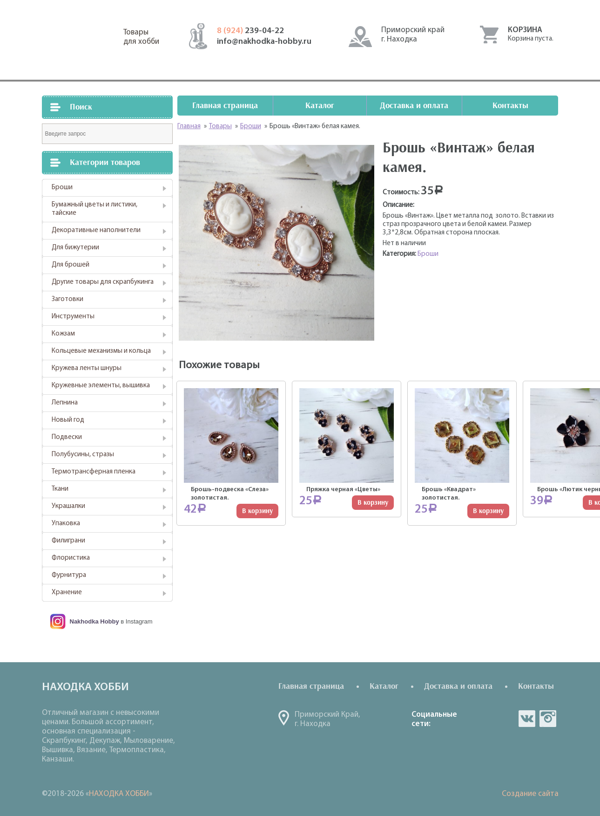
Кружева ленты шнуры (86, 368)
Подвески (67, 437)
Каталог (319, 105)
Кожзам (63, 333)
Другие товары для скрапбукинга (103, 282)
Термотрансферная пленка (93, 471)
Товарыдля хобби (141, 37)
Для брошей (70, 264)
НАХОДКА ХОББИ (119, 794)
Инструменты (73, 316)
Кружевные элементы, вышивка (101, 385)
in (547, 718)
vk (527, 718)
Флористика (71, 558)
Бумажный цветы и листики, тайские (94, 209)
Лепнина (65, 402)
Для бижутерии (75, 247)
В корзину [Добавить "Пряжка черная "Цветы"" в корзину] (372, 502)
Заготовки (67, 299)
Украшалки (68, 506)
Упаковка (66, 523)
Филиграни (68, 540)
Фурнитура (69, 575)
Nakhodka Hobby (94, 621)
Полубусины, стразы (83, 454)
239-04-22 (250, 31)
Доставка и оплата (414, 105)
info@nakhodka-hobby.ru (264, 41)
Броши (62, 187)
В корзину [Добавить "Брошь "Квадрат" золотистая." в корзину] (488, 511)
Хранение (67, 592)
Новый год (68, 420)
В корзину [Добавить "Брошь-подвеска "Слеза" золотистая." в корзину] (257, 511)
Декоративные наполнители (96, 230)
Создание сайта (530, 794)
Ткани (60, 489)
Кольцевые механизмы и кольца (101, 351)
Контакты (510, 105)
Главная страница (225, 105)
